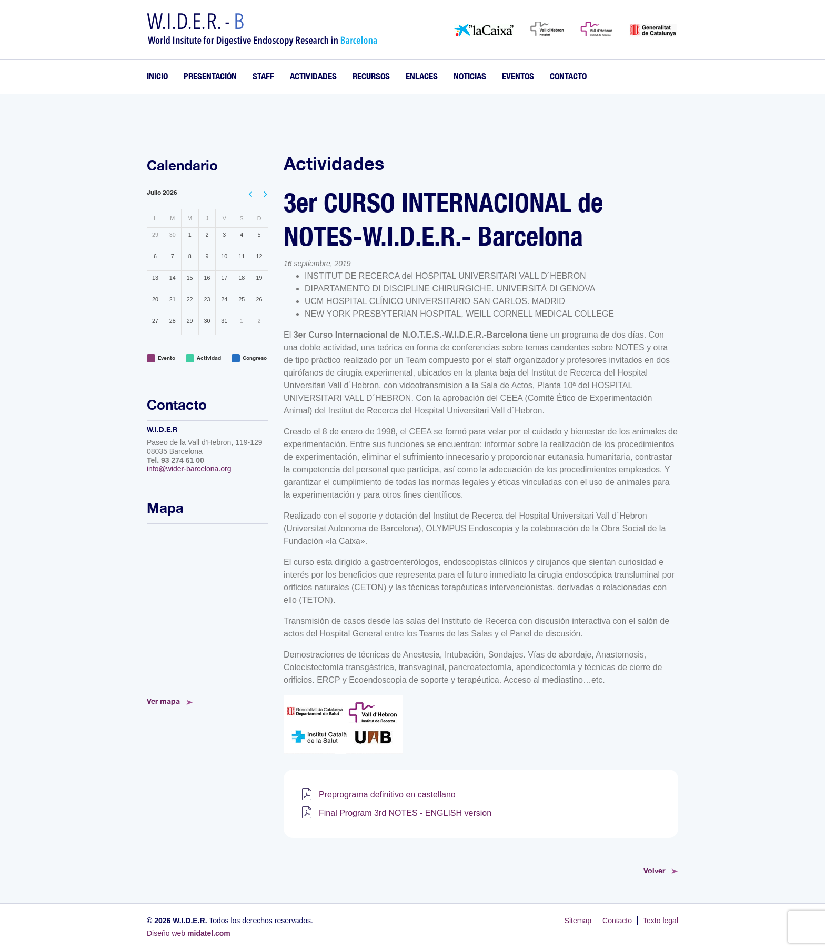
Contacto (568, 76)
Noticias (470, 76)
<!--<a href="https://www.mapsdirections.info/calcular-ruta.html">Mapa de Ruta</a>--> (207, 607)
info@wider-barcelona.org (189, 468)
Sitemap (578, 920)
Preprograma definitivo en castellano (387, 794)
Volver (654, 870)
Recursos (371, 76)
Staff (263, 76)
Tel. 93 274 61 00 (175, 460)
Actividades (313, 76)
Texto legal (660, 920)
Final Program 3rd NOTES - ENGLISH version (405, 812)
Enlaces (422, 76)
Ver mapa (163, 700)
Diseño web (188, 933)
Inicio (157, 76)
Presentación (210, 76)
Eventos (518, 76)
